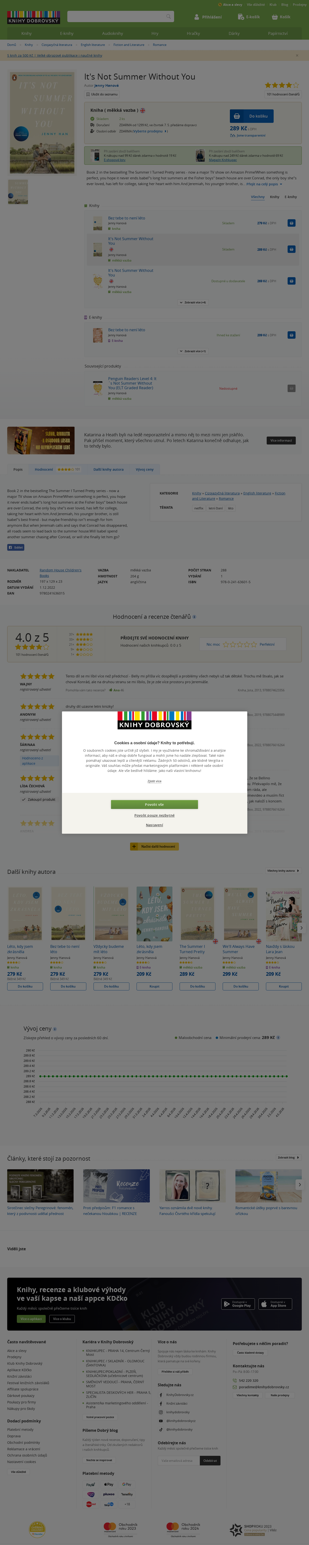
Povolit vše (154, 804)
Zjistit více (155, 781)
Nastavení (154, 824)
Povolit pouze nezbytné (154, 815)
